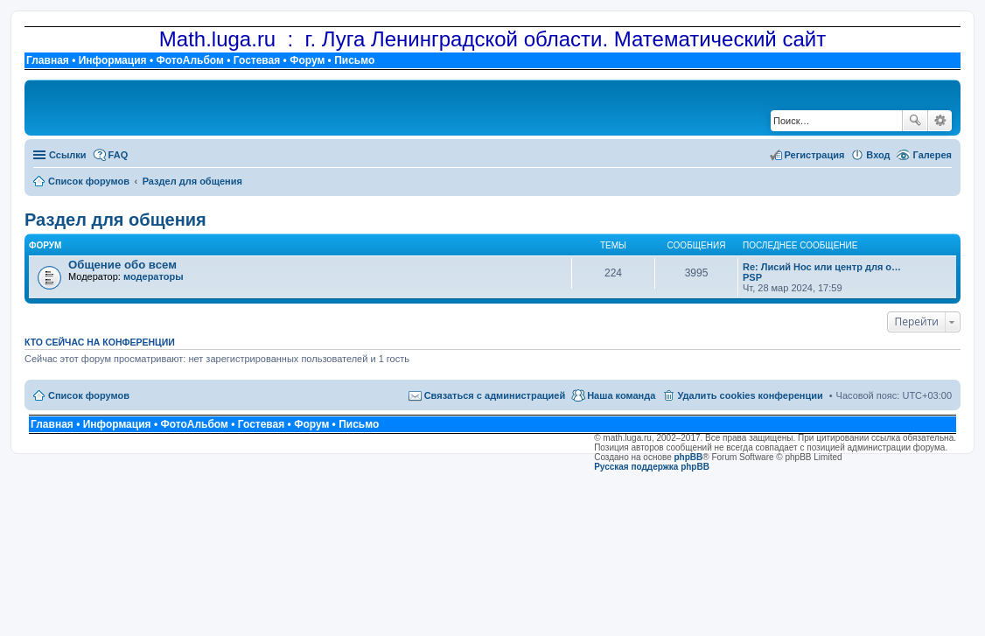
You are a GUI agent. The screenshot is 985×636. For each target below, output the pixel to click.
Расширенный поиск (940, 120)
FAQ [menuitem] (118, 155)
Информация (113, 60)
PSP (752, 277)
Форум (307, 60)
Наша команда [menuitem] (621, 395)
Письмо (354, 60)
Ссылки (68, 155)
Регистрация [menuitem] (815, 155)
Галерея (932, 155)
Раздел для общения (115, 219)
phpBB (688, 457)
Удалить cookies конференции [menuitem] (749, 395)
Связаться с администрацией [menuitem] (495, 395)
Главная (47, 60)
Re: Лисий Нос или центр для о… (822, 267)
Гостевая (257, 60)
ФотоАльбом (189, 60)
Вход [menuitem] (878, 155)
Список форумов (88, 395)
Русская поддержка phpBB (651, 467)
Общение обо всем (122, 264)
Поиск (915, 120)
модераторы (153, 276)
